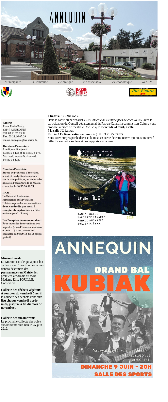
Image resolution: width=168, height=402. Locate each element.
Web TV (147, 82)
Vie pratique (65, 82)
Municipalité (13, 82)
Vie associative (92, 82)
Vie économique (121, 82)
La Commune (39, 82)
